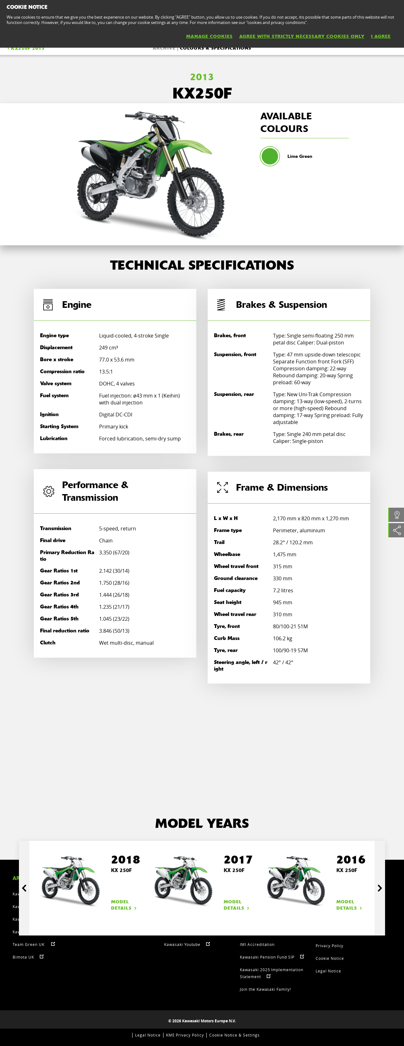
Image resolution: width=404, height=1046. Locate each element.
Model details (124, 905)
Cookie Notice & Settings (234, 1034)
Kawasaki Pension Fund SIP (267, 956)
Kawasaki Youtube (182, 944)
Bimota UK (23, 956)
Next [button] (380, 888)
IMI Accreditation (257, 944)
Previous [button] (24, 888)
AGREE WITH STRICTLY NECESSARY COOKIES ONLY (302, 36)
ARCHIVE (164, 48)
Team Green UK (29, 944)
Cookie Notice (330, 958)
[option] (150, 174)
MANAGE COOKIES (209, 36)
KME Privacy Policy (185, 1034)
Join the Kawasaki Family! (265, 989)
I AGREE (381, 36)
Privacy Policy (329, 945)
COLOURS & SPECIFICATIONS (215, 48)
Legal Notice (328, 970)
